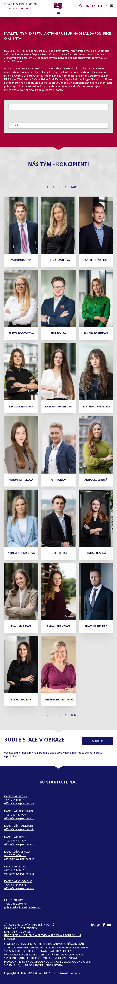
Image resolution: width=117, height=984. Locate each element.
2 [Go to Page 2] (47, 187)
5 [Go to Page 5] (65, 187)
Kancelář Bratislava (18, 811)
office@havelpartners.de (19, 829)
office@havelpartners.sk (19, 818)
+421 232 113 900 (15, 815)
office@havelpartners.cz (19, 803)
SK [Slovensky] (87, 5)
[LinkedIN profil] (106, 6)
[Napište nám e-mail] (111, 6)
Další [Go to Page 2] (73, 187)
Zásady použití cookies (20, 928)
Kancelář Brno (15, 837)
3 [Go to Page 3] (53, 187)
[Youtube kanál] (110, 925)
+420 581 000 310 (15, 885)
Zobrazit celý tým (20, 107)
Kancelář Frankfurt (18, 826)
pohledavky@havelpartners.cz (22, 907)
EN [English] (94, 5)
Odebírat (97, 741)
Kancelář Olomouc (18, 881)
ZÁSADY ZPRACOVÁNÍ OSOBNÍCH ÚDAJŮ (29, 925)
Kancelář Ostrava (17, 852)
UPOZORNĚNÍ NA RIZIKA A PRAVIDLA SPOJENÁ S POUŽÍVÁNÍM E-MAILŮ (42, 937)
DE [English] (100, 5)
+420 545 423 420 (15, 840)
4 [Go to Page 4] (59, 187)
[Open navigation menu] (58, 14)
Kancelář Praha (15, 796)
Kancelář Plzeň (15, 866)
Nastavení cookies (17, 932)
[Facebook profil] (104, 925)
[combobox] (58, 126)
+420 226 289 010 (15, 904)
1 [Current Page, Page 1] (41, 187)
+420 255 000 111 (15, 800)
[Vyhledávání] (80, 5)
